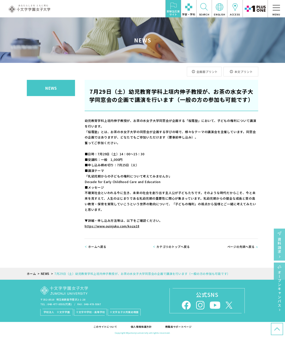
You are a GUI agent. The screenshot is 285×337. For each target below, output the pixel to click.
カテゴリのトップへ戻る (173, 247)
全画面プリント (207, 72)
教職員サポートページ (178, 327)
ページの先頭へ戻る (241, 247)
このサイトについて (105, 327)
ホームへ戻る (97, 247)
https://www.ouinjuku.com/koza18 (112, 226)
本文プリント (243, 72)
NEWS (51, 88)
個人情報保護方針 (141, 327)
